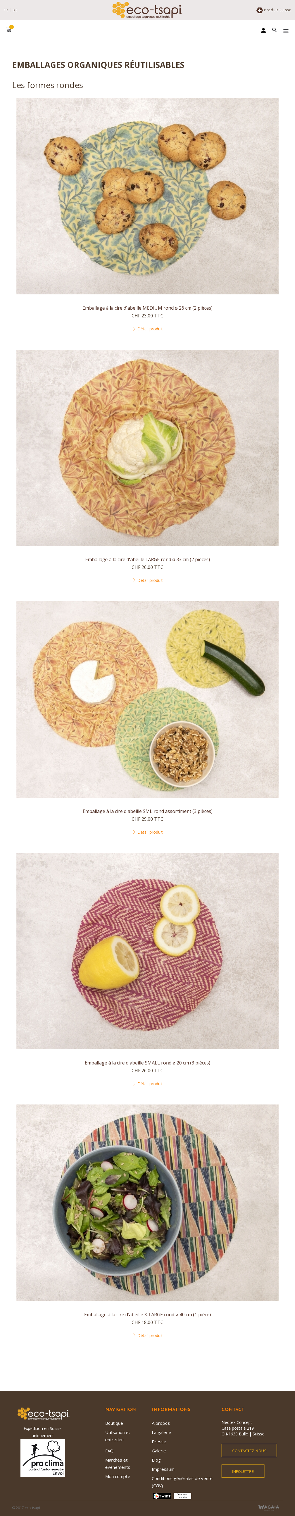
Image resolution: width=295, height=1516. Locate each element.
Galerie (159, 1451)
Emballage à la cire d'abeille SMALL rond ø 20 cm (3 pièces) (147, 1063)
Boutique (114, 1423)
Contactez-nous (249, 1450)
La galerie (161, 1432)
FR (6, 9)
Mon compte (117, 1476)
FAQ (109, 1451)
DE (15, 9)
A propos (161, 1423)
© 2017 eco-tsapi (26, 1507)
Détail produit (147, 329)
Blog (156, 1460)
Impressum (163, 1469)
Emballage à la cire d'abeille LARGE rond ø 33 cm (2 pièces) (147, 559)
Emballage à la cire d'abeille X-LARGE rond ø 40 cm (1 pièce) (147, 1314)
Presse (159, 1441)
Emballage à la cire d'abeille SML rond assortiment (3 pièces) (148, 811)
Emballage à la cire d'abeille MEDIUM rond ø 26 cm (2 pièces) (147, 308)
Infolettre (243, 1471)
